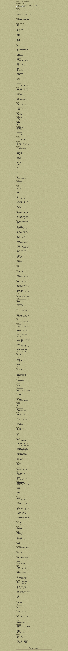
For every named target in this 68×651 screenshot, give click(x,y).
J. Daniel (18, 529)
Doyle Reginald (19, 326)
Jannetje (18, 53)
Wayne (18, 256)
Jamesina (18, 238)
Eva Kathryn (19, 324)
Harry (18, 415)
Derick (18, 48)
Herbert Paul (19, 83)
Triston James (19, 132)
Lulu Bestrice (19, 217)
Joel (17, 168)
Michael (18, 631)
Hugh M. (18, 410)
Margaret (18, 241)
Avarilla (18, 221)
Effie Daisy (19, 577)
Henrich (18, 31)
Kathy (18, 196)
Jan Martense (19, 51)
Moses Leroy (19, 454)
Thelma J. (18, 255)
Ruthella (18, 572)
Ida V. (18, 512)
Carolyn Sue (19, 414)
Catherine (18, 635)
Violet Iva (18, 611)
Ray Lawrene (19, 321)
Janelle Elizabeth (20, 524)
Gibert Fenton (19, 216)
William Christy (19, 460)
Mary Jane (19, 207)
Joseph (18, 275)
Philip (18, 632)
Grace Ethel (19, 143)
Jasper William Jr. (20, 591)
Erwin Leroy (19, 448)
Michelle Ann (19, 602)
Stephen (18, 70)
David (18, 636)
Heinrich (18, 50)
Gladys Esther (19, 233)
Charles (18, 9)
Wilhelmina (19, 41)
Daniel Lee (19, 373)
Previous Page (18, 6)
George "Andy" (19, 528)
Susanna (18, 488)
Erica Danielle (19, 107)
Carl (17, 142)
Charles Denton (20, 547)
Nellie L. (18, 245)
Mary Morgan (19, 400)
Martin (18, 65)
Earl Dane (18, 409)
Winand (18, 74)
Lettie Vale (19, 158)
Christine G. (19, 188)
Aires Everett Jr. (20, 88)
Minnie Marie (19, 181)
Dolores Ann (19, 285)
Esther (18, 134)
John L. (18, 544)
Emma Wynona (19, 605)
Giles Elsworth (19, 90)
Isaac (18, 474)
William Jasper (19, 600)
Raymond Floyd (20, 346)
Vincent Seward (20, 517)
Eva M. (18, 307)
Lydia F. (18, 465)
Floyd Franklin (19, 261)
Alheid (18, 45)
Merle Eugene (19, 557)
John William (19, 360)
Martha (18, 345)
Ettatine (18, 301)
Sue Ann (18, 79)
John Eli (18, 148)
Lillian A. (18, 567)
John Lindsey (19, 449)
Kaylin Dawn (19, 475)
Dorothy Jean (19, 178)
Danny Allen (19, 428)
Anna (18, 25)
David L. (18, 374)
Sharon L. (18, 467)
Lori (17, 21)
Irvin (17, 100)
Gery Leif (18, 383)
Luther (18, 420)
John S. (18, 450)
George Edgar (19, 616)
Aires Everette (19, 89)
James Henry (19, 483)
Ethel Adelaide (19, 232)
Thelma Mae (19, 469)
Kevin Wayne (19, 361)
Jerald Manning (19, 329)
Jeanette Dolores (20, 484)
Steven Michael (19, 291)
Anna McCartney (20, 508)
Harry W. (18, 586)
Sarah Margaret (19, 296)
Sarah (18, 537)
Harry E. (18, 554)
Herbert (18, 302)
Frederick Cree (19, 164)
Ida (17, 588)
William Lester (19, 201)
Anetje (18, 46)
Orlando (19, 578)
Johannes (18, 56)
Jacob (18, 85)
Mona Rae (19, 243)
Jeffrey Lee (19, 418)
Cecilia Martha (19, 473)
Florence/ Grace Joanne (21, 299)
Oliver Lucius (20, 246)
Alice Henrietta (19, 212)
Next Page (22, 6)
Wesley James (19, 443)
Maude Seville (19, 378)
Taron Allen (19, 128)
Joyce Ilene (19, 287)
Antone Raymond (20, 315)
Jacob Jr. (18, 627)
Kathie (18, 266)
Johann (18, 34)
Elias (18, 582)
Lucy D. (18, 592)
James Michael (19, 191)
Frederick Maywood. (20, 339)
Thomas (18, 40)
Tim (17, 172)
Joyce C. (18, 305)
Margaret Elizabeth (20, 19)
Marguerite (19, 380)
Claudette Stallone (20, 482)
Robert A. (18, 251)
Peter (18, 68)
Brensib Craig (19, 153)
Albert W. (18, 607)
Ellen (18, 552)
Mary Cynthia (19, 276)
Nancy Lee (19, 289)
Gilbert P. (18, 11)
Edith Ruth (19, 497)
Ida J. (18, 622)
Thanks (18, 538)
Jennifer (18, 193)
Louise (18, 16)
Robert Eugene (19, 117)
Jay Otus (18, 240)
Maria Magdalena (20, 60)
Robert (18, 198)
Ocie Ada (18, 119)
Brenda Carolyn (20, 408)
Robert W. (18, 334)
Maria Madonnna (20, 388)
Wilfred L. (18, 310)
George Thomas (20, 340)
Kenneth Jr (19, 429)
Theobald (18, 110)
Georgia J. (19, 316)
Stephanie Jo (19, 435)
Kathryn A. (19, 563)
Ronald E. (18, 455)
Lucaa (18, 640)
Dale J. (18, 226)
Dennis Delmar (19, 147)
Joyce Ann (19, 419)
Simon (18, 458)
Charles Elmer (19, 399)
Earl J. (19, 104)
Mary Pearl (19, 351)
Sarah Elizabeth (20, 479)
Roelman (18, 39)
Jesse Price (19, 154)
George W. (19, 113)
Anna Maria (19, 625)
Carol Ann (19, 222)
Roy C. (18, 549)
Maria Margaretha (20, 14)
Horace (18, 519)
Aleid (18, 24)
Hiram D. (18, 281)
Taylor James (19, 129)
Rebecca (18, 477)
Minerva (18, 453)
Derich (18, 26)
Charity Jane (19, 354)
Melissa (18, 109)
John (18, 355)
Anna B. (18, 439)
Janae (18, 192)
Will (17, 597)
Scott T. (18, 434)
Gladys (18, 319)
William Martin (19, 202)
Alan (18, 103)
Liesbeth (18, 35)
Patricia (18, 375)
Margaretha (19, 58)
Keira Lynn (19, 157)
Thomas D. (19, 424)
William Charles (20, 257)
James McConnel (20, 286)
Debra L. (18, 464)
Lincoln (18, 385)
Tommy (18, 596)
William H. (19, 124)
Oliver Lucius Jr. (20, 247)
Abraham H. (19, 336)
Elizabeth (18, 366)
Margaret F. (19, 595)
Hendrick (18, 30)
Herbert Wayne (19, 304)
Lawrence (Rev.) (20, 369)
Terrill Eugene (19, 459)
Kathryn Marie (19, 94)
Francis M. (19, 391)
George (18, 49)
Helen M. (18, 587)
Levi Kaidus (19, 159)
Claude (18, 223)
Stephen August (20, 127)
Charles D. (19, 463)
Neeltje (18, 66)
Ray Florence (19, 218)
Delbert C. (19, 581)
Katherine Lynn (19, 206)
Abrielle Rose (19, 152)
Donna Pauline (19, 183)
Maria (18, 59)
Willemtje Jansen (20, 73)
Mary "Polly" (19, 642)
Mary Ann (18, 403)
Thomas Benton (20, 144)
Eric (17, 105)
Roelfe (18, 69)
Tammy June (19, 423)
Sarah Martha (19, 349)
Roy (17, 608)
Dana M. (18, 227)
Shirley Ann (19, 522)
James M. (18, 237)
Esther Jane (19, 213)
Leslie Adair (19, 330)
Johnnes (18, 108)
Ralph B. (18, 250)
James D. (18, 513)
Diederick (18, 29)
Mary (18, 494)
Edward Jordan (19, 445)
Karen (18, 169)
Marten (18, 63)
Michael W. (19, 559)
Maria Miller (19, 503)
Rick (17, 197)
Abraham (18, 532)
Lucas (18, 641)
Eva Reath (19, 99)
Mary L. (18, 137)
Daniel (18, 228)
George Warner (19, 114)
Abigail (18, 472)
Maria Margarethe (20, 61)
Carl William (19, 371)
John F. (18, 440)
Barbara (18, 543)
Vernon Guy (19, 425)
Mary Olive (19, 242)
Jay (17, 167)
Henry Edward (19, 236)
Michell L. (18, 561)
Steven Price (19, 162)
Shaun (18, 186)
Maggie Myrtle (19, 593)
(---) (17, 177)
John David (19, 359)
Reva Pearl (19, 290)
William (18, 405)
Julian (18, 139)
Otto (17, 36)
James (18, 499)
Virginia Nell (19, 394)
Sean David (19, 364)
